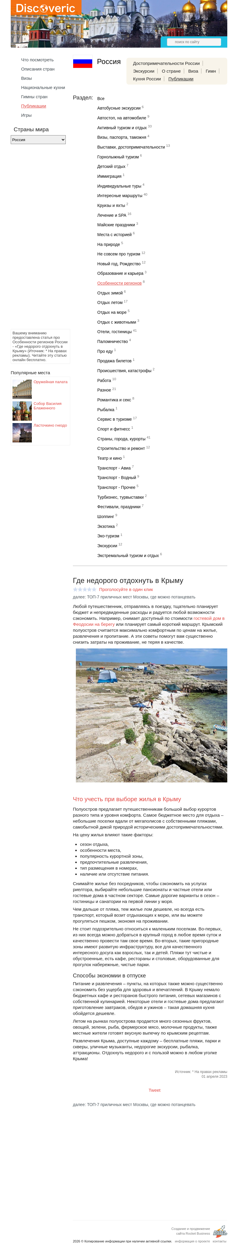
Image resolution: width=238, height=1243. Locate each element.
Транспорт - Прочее (116, 487)
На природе (108, 244)
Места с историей (114, 234)
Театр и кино (109, 458)
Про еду (105, 351)
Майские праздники (116, 224)
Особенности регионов (119, 283)
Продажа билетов (114, 360)
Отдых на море (111, 312)
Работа (104, 380)
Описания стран (37, 68)
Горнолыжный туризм (118, 157)
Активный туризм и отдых (122, 127)
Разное (104, 390)
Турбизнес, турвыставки (120, 497)
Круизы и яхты (111, 205)
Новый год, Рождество (118, 263)
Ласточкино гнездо (50, 425)
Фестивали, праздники (118, 506)
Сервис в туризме (114, 419)
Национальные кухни (43, 87)
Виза (193, 71)
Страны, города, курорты (121, 438)
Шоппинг (105, 516)
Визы (26, 78)
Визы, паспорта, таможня (121, 137)
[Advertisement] (34, 238)
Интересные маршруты (119, 195)
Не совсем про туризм (118, 254)
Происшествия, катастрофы (124, 370)
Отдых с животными (116, 322)
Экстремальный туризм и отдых (128, 555)
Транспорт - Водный (116, 477)
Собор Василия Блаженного (48, 405)
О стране (171, 71)
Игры (26, 115)
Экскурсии (143, 71)
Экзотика (106, 526)
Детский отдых (111, 166)
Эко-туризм (108, 536)
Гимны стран (34, 96)
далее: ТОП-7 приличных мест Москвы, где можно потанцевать (134, 597)
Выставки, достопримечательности (131, 147)
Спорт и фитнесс (113, 429)
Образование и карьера (120, 273)
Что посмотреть (37, 59)
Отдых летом (110, 302)
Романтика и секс (114, 399)
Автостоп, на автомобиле (121, 118)
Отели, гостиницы (114, 331)
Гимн (211, 71)
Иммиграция (109, 176)
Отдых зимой (110, 293)
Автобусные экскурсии (119, 108)
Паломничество (112, 341)
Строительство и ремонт (121, 448)
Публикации (33, 105)
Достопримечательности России (166, 63)
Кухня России (147, 78)
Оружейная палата (51, 382)
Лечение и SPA (111, 215)
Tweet (155, 1090)
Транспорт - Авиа (114, 468)
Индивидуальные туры (119, 186)
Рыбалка (105, 409)
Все (100, 98)
